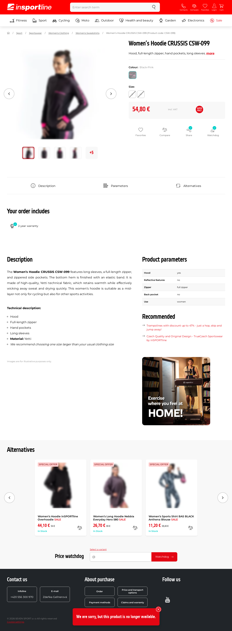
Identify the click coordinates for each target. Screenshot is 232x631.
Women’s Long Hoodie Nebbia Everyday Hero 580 (113, 518)
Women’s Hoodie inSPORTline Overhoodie (58, 518)
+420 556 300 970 (22, 594)
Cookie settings (15, 621)
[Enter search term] (109, 7)
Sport (39, 20)
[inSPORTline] (29, 7)
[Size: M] (141, 94)
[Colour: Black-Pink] (132, 75)
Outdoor (104, 20)
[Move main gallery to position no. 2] (60, 153)
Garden (167, 20)
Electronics (193, 20)
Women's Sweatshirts (87, 33)
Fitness (18, 20)
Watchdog (164, 556)
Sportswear (35, 33)
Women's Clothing (58, 33)
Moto (82, 20)
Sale (216, 20)
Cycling (61, 20)
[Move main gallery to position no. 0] (28, 153)
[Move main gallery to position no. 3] (76, 153)
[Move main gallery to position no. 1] (44, 153)
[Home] (8, 33)
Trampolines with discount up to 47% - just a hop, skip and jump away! (184, 327)
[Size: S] (132, 94)
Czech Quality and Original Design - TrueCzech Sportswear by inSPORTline (185, 338)
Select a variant (98, 549)
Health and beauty (136, 20)
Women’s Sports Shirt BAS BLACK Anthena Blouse (171, 518)
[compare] (80, 528)
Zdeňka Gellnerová (55, 594)
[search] (154, 7)
